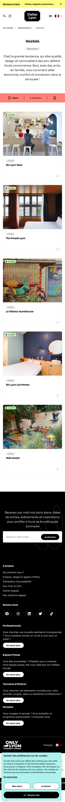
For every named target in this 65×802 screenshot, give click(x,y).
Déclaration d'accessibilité (17, 581)
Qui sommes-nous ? (13, 572)
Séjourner (8, 28)
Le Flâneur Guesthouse (19, 311)
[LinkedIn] (29, 614)
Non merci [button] (17, 786)
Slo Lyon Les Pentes (17, 384)
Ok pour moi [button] (31, 795)
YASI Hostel (13, 458)
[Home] (32, 16)
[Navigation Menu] (4, 16)
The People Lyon (15, 238)
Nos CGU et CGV (12, 586)
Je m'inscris (50, 537)
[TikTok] (51, 614)
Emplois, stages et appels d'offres (21, 576)
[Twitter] (40, 614)
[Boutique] (50, 16)
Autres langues (11, 590)
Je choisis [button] (46, 786)
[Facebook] (7, 614)
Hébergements (25, 28)
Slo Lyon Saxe (14, 165)
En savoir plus (13, 645)
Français (52, 745)
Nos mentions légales (14, 595)
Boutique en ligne (11, 4)
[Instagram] (18, 614)
